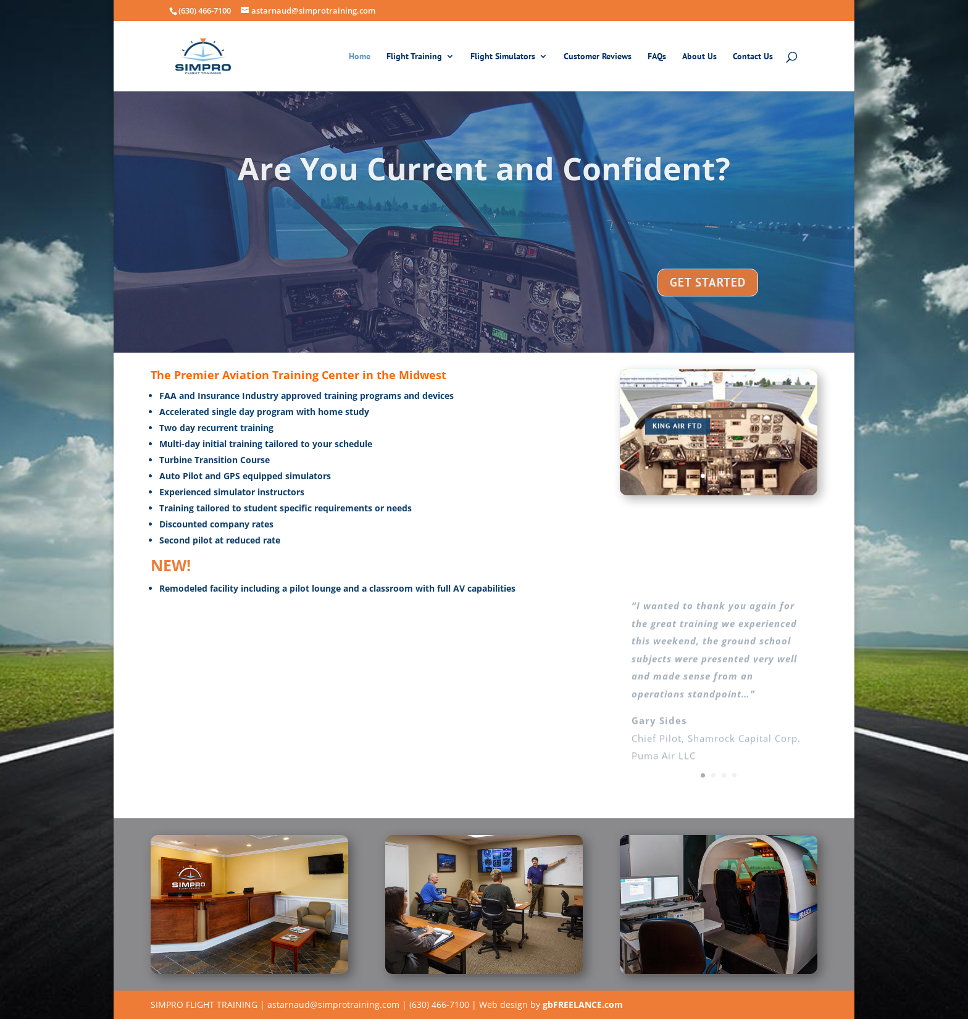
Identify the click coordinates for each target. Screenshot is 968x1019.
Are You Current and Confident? (484, 182)
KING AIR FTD (678, 432)
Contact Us (753, 57)
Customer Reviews (598, 57)
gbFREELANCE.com (583, 1004)
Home (359, 57)
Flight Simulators (502, 57)
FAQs (657, 57)
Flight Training (414, 57)
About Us (699, 57)
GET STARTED (708, 295)
